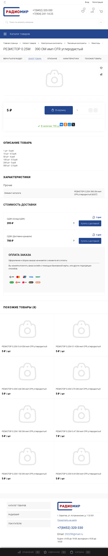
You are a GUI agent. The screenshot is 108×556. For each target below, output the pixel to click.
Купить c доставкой (90, 223)
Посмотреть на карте (67, 520)
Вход (87, 2)
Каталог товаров (16, 33)
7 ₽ (81, 438)
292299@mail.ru (74, 534)
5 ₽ (27, 353)
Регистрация (97, 2)
